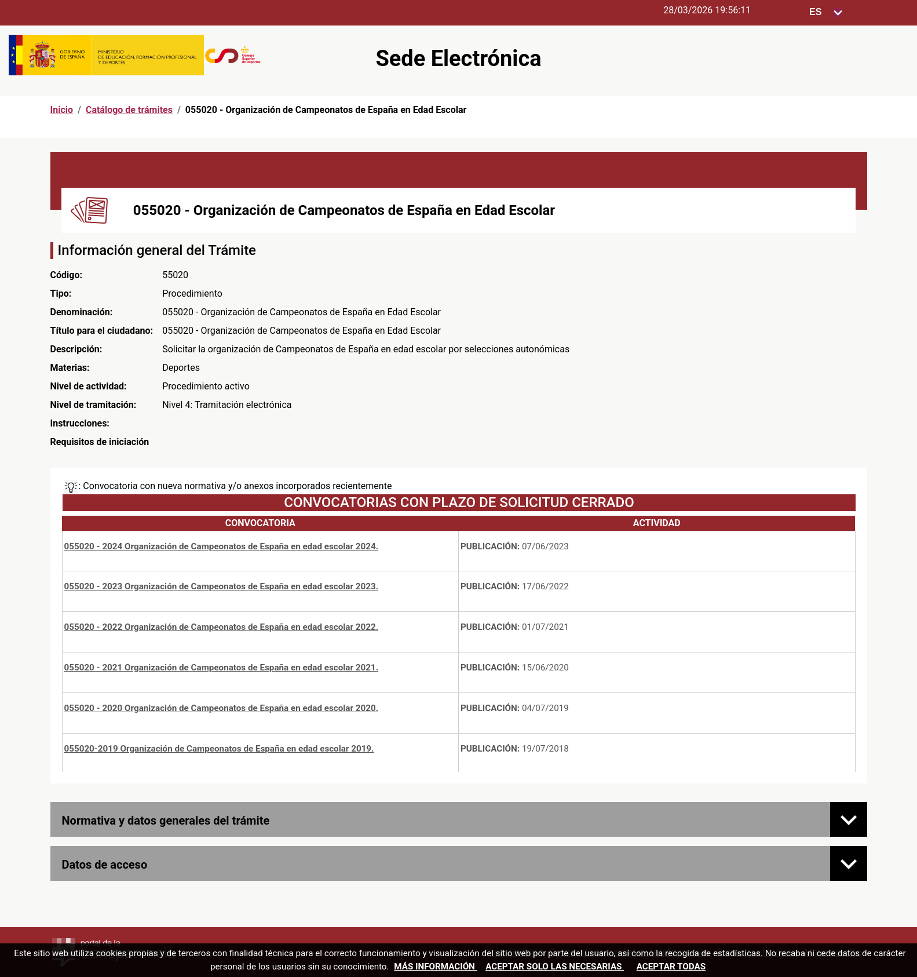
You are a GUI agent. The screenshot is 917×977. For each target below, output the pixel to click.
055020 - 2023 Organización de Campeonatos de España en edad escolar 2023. (221, 586)
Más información (435, 966)
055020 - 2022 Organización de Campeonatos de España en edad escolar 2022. (221, 627)
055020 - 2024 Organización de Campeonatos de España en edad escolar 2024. (221, 546)
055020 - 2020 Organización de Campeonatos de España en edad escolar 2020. (221, 708)
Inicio (61, 109)
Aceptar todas (671, 966)
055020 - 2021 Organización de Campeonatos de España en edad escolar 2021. (221, 667)
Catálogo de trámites (129, 109)
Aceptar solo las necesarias (554, 966)
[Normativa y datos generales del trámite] (848, 819)
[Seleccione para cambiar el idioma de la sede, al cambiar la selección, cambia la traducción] (826, 12)
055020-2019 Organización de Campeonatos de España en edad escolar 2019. (219, 748)
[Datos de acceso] (848, 863)
